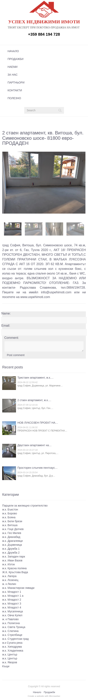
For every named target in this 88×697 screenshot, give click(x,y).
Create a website (36, 695)
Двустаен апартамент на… (34, 445)
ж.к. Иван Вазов (12, 560)
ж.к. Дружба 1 (11, 548)
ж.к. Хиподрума (12, 646)
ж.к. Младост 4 (11, 607)
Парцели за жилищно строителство (25, 505)
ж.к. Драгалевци (12, 540)
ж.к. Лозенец (10, 579)
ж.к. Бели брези (12, 520)
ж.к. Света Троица (13, 626)
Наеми (12, 66)
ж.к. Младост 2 (11, 599)
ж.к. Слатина (10, 630)
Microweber (54, 695)
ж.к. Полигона (11, 622)
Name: (6, 313)
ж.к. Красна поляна (14, 567)
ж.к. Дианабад (11, 536)
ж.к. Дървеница (12, 544)
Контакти (14, 90)
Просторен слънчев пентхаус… (37, 467)
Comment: (11, 337)
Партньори (15, 82)
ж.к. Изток (8, 564)
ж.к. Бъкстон (10, 509)
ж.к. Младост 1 (11, 591)
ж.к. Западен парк (13, 556)
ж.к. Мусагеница (12, 611)
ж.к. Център (9, 654)
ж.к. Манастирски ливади (18, 587)
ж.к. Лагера (9, 575)
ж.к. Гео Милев (11, 532)
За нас (12, 74)
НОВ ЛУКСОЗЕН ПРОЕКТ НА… (37, 422)
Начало (13, 51)
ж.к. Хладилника (12, 650)
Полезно (14, 98)
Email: (5, 325)
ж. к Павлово (10, 618)
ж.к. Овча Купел (12, 614)
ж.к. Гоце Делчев (12, 528)
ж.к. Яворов (9, 661)
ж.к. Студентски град (15, 638)
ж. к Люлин (9, 583)
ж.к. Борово (9, 513)
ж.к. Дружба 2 (11, 552)
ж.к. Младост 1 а (12, 595)
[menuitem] (43, 51)
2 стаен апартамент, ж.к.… (34, 400)
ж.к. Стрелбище (12, 634)
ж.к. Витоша (9, 524)
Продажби (15, 59)
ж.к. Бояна (8, 516)
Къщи (5, 665)
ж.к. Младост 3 (11, 603)
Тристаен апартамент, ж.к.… (35, 377)
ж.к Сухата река (12, 642)
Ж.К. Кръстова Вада (15, 571)
